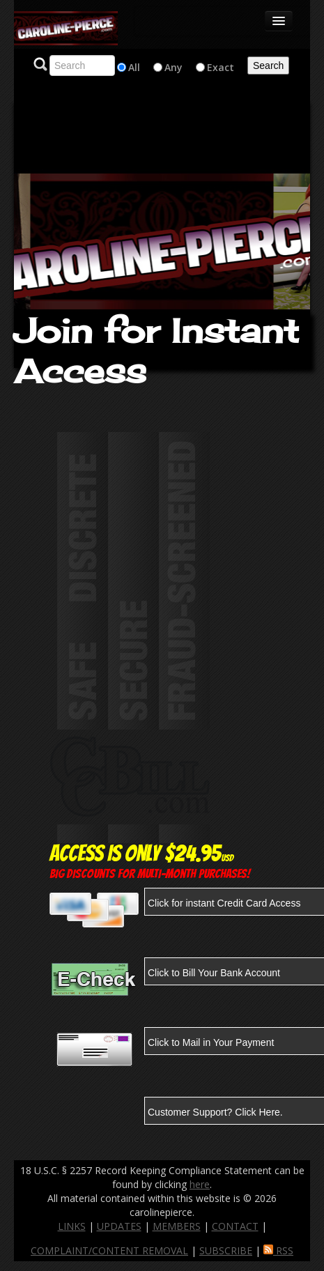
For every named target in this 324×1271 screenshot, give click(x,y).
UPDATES (119, 1226)
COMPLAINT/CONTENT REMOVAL (109, 1250)
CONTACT (235, 1226)
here (200, 1184)
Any (173, 67)
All (134, 67)
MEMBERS (177, 1226)
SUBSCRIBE (225, 1250)
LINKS (72, 1226)
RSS (278, 1250)
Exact (220, 67)
